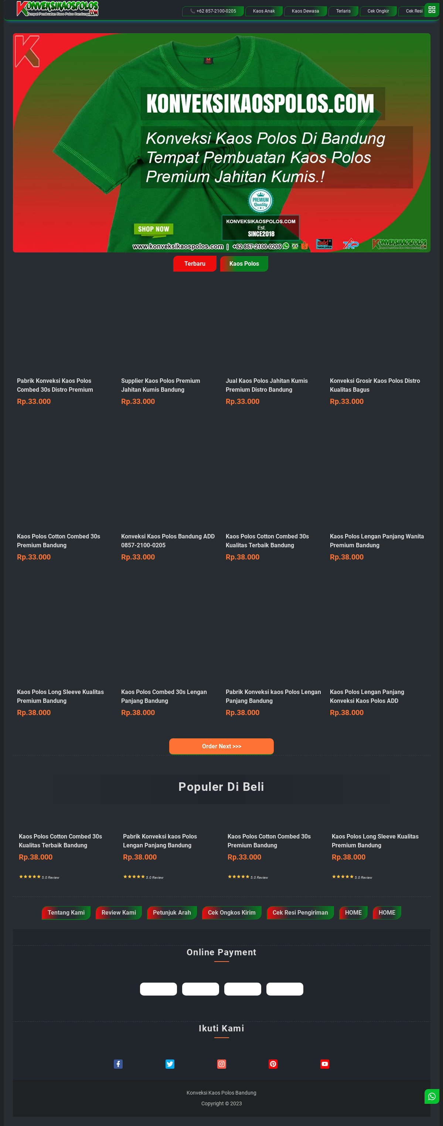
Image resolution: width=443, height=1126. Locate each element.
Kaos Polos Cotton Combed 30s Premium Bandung (65, 547)
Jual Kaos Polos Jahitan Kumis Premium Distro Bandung (274, 391)
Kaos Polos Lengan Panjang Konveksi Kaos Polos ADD (378, 703)
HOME (353, 912)
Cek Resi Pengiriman (300, 912)
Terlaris (343, 11)
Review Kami (119, 912)
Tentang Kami (66, 912)
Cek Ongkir (378, 11)
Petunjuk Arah (172, 912)
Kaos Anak (264, 11)
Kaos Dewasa (305, 11)
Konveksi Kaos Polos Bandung (221, 1093)
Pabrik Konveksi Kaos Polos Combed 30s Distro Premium (65, 391)
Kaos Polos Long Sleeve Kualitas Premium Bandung (65, 703)
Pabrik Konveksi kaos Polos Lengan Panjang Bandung (169, 847)
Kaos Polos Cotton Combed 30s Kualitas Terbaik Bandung (274, 547)
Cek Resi (414, 11)
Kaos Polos (244, 263)
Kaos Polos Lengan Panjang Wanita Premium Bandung (378, 547)
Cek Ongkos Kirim (232, 912)
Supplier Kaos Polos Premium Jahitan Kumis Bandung (169, 391)
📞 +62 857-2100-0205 (213, 11)
